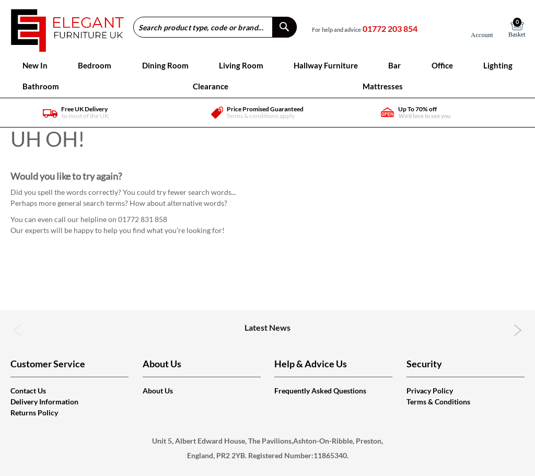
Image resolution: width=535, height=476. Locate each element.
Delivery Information (44, 401)
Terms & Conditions (438, 401)
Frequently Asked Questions (320, 390)
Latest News (267, 327)
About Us (158, 390)
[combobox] (215, 27)
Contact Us (28, 390)
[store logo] (67, 27)
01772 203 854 (390, 28)
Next (517, 330)
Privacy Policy (429, 390)
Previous (17, 330)
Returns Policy (34, 412)
